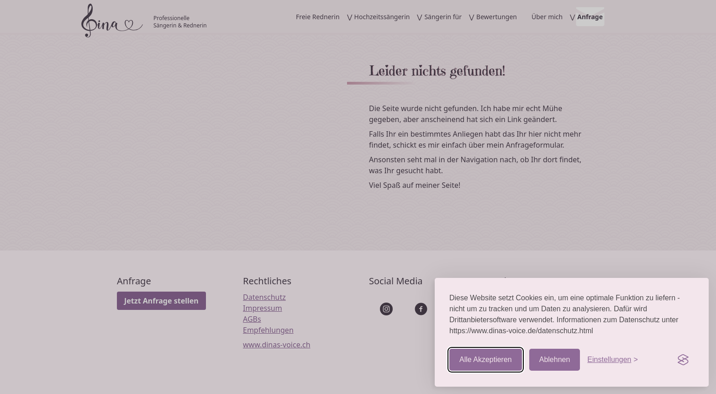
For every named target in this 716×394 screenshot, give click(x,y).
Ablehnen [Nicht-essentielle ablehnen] (554, 359)
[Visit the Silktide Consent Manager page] (683, 360)
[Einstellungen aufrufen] (612, 359)
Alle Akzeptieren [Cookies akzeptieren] (485, 359)
